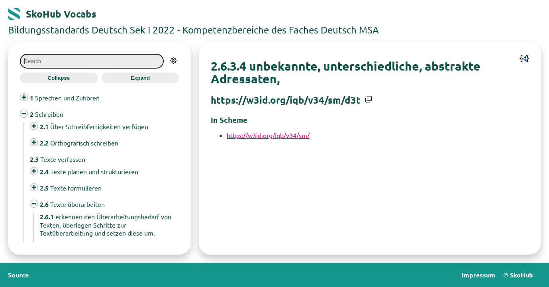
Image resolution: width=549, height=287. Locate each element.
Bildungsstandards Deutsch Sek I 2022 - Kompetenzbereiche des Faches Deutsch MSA (193, 29)
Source (18, 275)
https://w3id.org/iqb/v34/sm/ (268, 135)
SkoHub (521, 275)
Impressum (478, 275)
